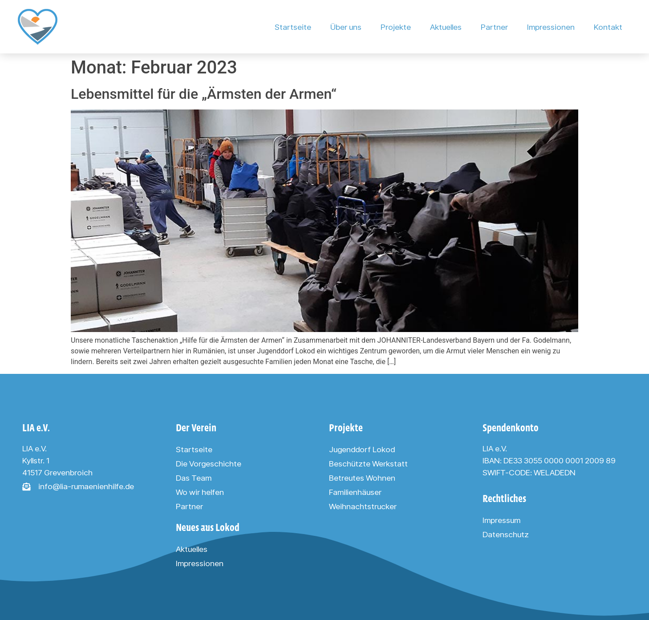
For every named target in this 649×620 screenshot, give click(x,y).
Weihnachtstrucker (363, 506)
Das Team (193, 477)
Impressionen (551, 27)
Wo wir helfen (200, 492)
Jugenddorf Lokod (362, 449)
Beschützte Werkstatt (368, 463)
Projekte (396, 27)
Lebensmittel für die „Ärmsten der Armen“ (204, 93)
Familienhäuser (355, 492)
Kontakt (608, 27)
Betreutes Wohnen (362, 477)
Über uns (345, 27)
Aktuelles (446, 27)
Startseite (293, 27)
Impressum (501, 520)
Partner (494, 27)
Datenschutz (506, 534)
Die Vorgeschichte (208, 463)
